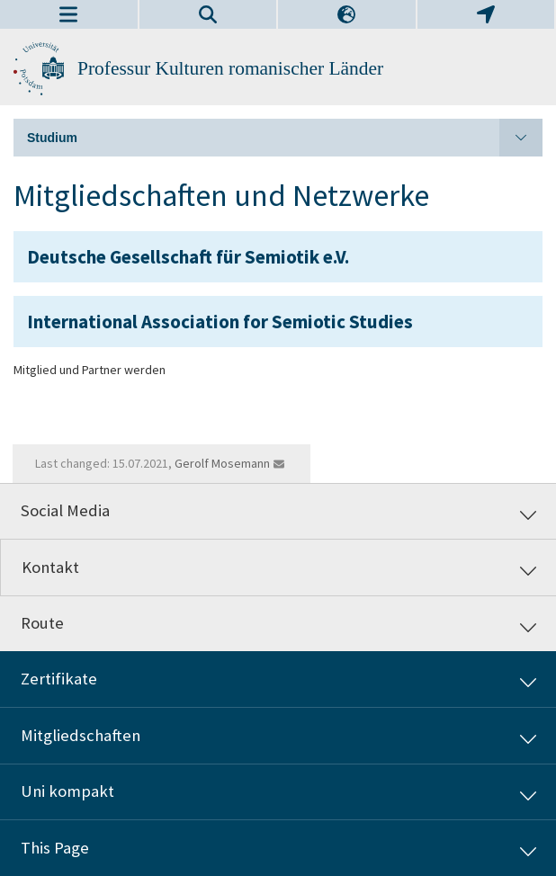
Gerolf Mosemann (222, 463)
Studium (285, 137)
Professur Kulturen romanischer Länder (230, 68)
